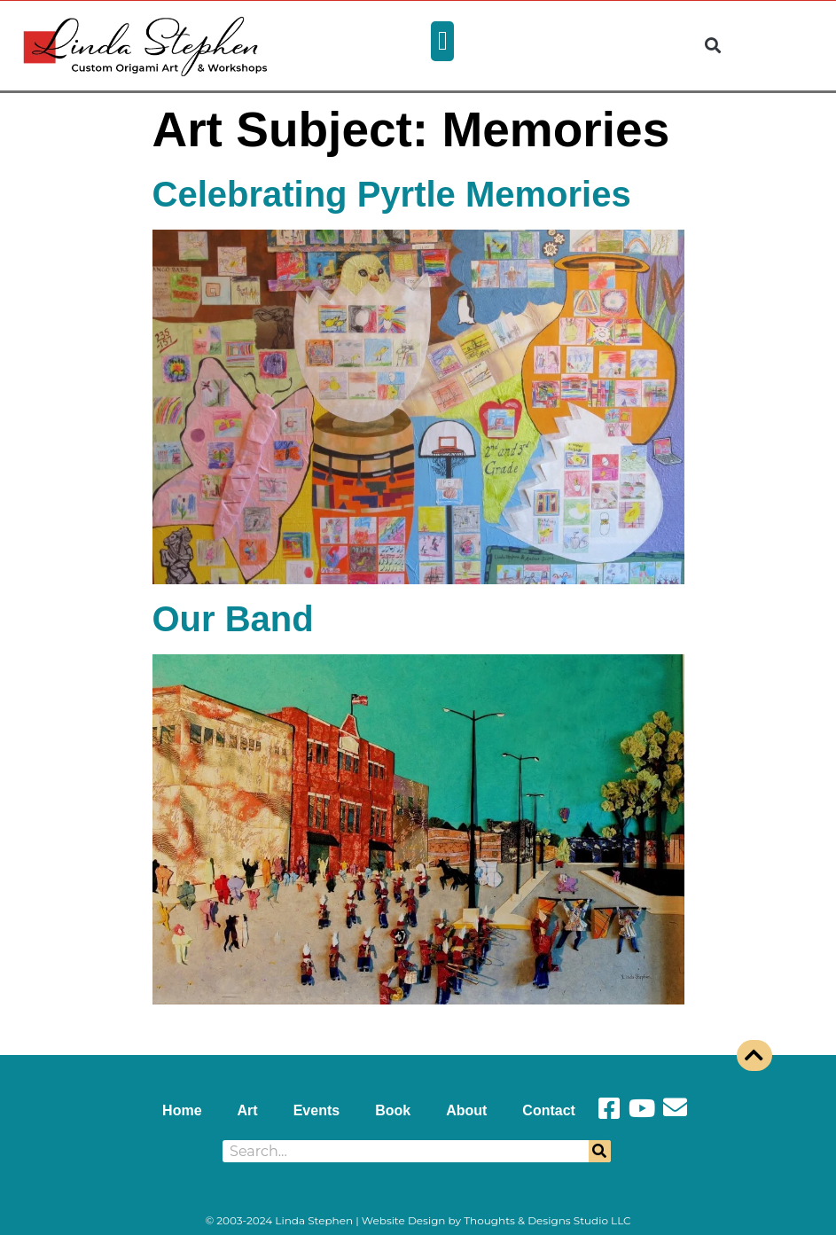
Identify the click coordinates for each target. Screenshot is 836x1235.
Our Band (233, 618)
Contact (548, 1110)
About (466, 1110)
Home (181, 1110)
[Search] (600, 1151)
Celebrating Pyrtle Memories (391, 194)
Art (248, 1110)
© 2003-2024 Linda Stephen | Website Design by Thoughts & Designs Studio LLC (417, 1220)
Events (316, 1110)
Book (392, 1110)
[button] (442, 41)
